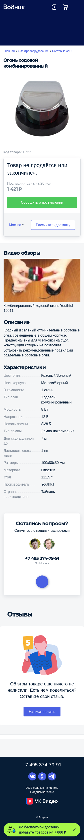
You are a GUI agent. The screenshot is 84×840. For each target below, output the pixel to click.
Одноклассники (42, 776)
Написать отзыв (42, 718)
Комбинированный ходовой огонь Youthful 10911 (38, 314)
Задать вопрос (42, 588)
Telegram (52, 776)
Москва (15, 231)
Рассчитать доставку (53, 231)
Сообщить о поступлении (42, 209)
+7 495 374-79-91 (42, 565)
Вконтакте (32, 776)
